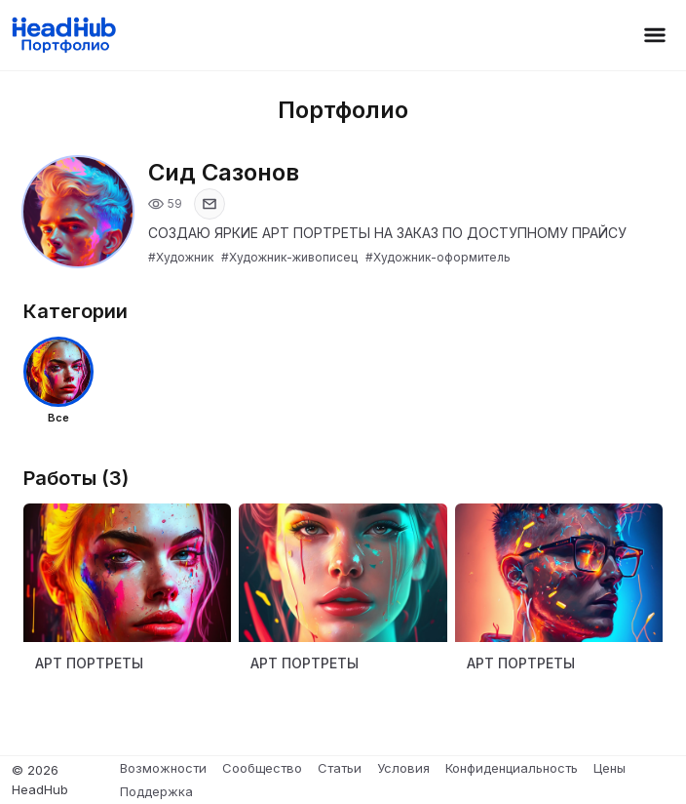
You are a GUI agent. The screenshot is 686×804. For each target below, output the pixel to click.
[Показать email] (209, 204)
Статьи (340, 768)
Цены (609, 768)
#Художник (180, 257)
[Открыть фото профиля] (78, 211)
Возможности (163, 768)
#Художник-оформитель (438, 257)
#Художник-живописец (289, 257)
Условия (403, 768)
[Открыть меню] (654, 35)
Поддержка (156, 791)
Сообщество (262, 768)
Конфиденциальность (511, 768)
